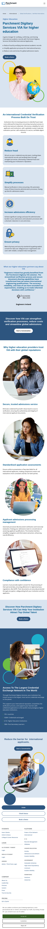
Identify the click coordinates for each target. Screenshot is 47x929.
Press (3, 890)
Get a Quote (5, 901)
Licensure (27, 868)
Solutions (27, 877)
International (13, 13)
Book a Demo (23, 819)
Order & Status (6, 835)
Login (3, 850)
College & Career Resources (10, 837)
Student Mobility (29, 856)
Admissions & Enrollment (31, 853)
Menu (44, 3)
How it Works (6, 832)
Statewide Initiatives (30, 863)
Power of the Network (30, 832)
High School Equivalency (31, 865)
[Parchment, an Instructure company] (9, 3)
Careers (4, 888)
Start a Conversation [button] (23, 331)
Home (4, 13)
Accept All (23, 916)
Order (24, 807)
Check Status (23, 813)
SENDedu (27, 844)
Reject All (23, 925)
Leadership (5, 883)
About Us (4, 880)
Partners (4, 885)
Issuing (26, 851)
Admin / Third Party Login (9, 864)
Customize (24, 921)
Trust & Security (6, 893)
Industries (27, 880)
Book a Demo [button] (9, 57)
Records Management (30, 842)
